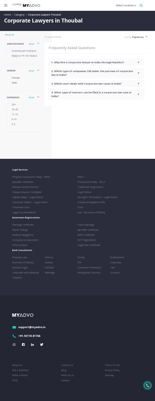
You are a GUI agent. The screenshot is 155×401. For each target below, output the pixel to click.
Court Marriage (86, 224)
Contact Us (67, 365)
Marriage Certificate (23, 224)
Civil (112, 267)
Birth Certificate (86, 234)
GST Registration (87, 240)
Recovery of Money (23, 262)
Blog (63, 370)
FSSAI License (19, 245)
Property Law (19, 257)
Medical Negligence (23, 234)
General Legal (19, 267)
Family (81, 257)
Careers (65, 380)
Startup (49, 262)
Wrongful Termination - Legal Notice (98, 197)
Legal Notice (84, 192)
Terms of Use (112, 365)
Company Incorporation (25, 240)
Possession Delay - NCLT (91, 182)
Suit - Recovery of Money (91, 212)
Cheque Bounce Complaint (26, 192)
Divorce (49, 257)
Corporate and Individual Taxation (25, 275)
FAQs (15, 380)
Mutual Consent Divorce (25, 187)
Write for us (67, 375)
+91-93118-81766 (26, 336)
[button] (23, 44)
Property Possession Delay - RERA (31, 176)
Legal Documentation (24, 212)
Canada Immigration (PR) (91, 202)
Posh (80, 207)
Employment (117, 257)
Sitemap (109, 375)
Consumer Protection (89, 267)
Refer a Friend (20, 375)
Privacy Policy (112, 370)
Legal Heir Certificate (89, 245)
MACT (81, 176)
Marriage (50, 272)
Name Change (20, 229)
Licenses (115, 272)
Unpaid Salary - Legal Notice (27, 197)
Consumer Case (21, 207)
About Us (17, 365)
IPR (79, 262)
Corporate (115, 262)
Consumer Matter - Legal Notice (30, 202)
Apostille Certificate (22, 182)
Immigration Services (89, 272)
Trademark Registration (90, 187)
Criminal (49, 267)
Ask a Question (20, 370)
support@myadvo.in (29, 327)
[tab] (96, 62)
